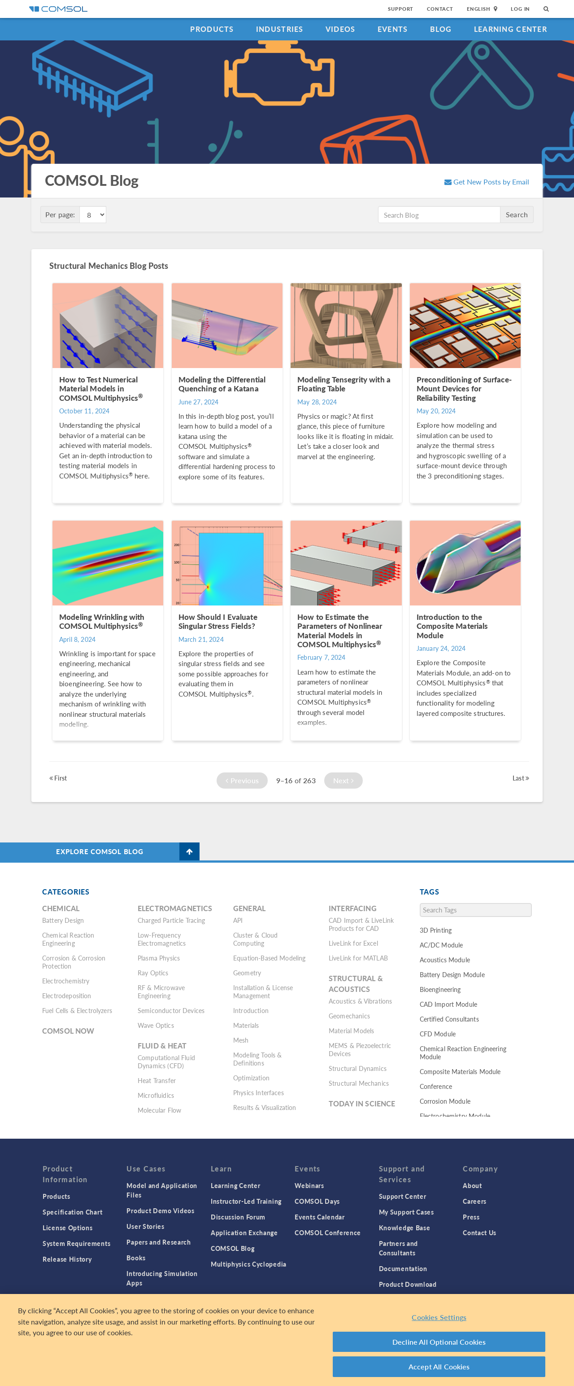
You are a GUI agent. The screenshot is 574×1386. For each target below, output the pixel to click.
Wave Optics (156, 1025)
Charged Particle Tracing (171, 920)
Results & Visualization (264, 1107)
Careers (475, 1201)
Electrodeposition (66, 995)
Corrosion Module (445, 1101)
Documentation (403, 1268)
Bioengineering (440, 989)
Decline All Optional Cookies (439, 1342)
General (249, 908)
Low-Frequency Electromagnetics (162, 938)
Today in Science (362, 1103)
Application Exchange (244, 1232)
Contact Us (479, 1232)
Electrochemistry (65, 980)
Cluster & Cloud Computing (255, 938)
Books (136, 1257)
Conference (436, 1086)
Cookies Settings (439, 1317)
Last (521, 777)
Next (343, 780)
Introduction (251, 1010)
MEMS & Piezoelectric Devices (360, 1049)
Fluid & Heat (162, 1045)
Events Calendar (320, 1216)
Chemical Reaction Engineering (68, 938)
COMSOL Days (317, 1201)
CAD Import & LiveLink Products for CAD (361, 924)
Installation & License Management (263, 991)
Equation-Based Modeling (269, 957)
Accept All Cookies (439, 1366)
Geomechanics (349, 1015)
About (472, 1185)
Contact (440, 8)
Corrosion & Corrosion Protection (73, 961)
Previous (242, 780)
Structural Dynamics (358, 1068)
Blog (441, 29)
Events (393, 29)
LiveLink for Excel (353, 943)
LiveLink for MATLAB (358, 957)
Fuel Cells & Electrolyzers (77, 1010)
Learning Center (510, 29)
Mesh (241, 1039)
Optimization (251, 1077)
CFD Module (438, 1033)
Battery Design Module (452, 974)
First (58, 777)
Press (471, 1216)
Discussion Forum (238, 1216)
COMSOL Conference (328, 1232)
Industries (280, 29)
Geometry (247, 972)
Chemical (60, 908)
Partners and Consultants (398, 1248)
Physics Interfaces (258, 1092)
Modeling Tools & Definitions (257, 1058)
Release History (67, 1258)
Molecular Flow (159, 1109)
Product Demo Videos (160, 1210)
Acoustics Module (445, 959)
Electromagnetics (175, 908)
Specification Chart (72, 1211)
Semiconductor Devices (171, 1010)
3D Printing (436, 929)
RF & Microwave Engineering (161, 991)
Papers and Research (158, 1241)
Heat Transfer (157, 1080)
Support (400, 8)
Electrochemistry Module (455, 1115)
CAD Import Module (449, 1004)
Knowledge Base (404, 1227)
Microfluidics (156, 1095)
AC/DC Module (441, 944)
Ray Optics (153, 972)
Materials (246, 1025)
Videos (341, 29)
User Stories (145, 1226)
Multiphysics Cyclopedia (249, 1263)
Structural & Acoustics (356, 983)
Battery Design (63, 920)
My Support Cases (406, 1211)
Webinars (309, 1185)
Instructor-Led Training (246, 1201)
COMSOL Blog (233, 1248)
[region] (287, 1340)
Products (212, 29)
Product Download (408, 1284)
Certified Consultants (449, 1018)
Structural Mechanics (359, 1083)
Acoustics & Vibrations (360, 1000)
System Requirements (76, 1243)
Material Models (351, 1030)
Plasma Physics (159, 957)
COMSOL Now (68, 1031)
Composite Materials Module (460, 1071)
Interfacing (353, 908)
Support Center (402, 1196)
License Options (68, 1227)
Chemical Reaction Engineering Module (463, 1052)
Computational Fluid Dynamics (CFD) (166, 1061)
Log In (520, 8)
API (238, 920)
